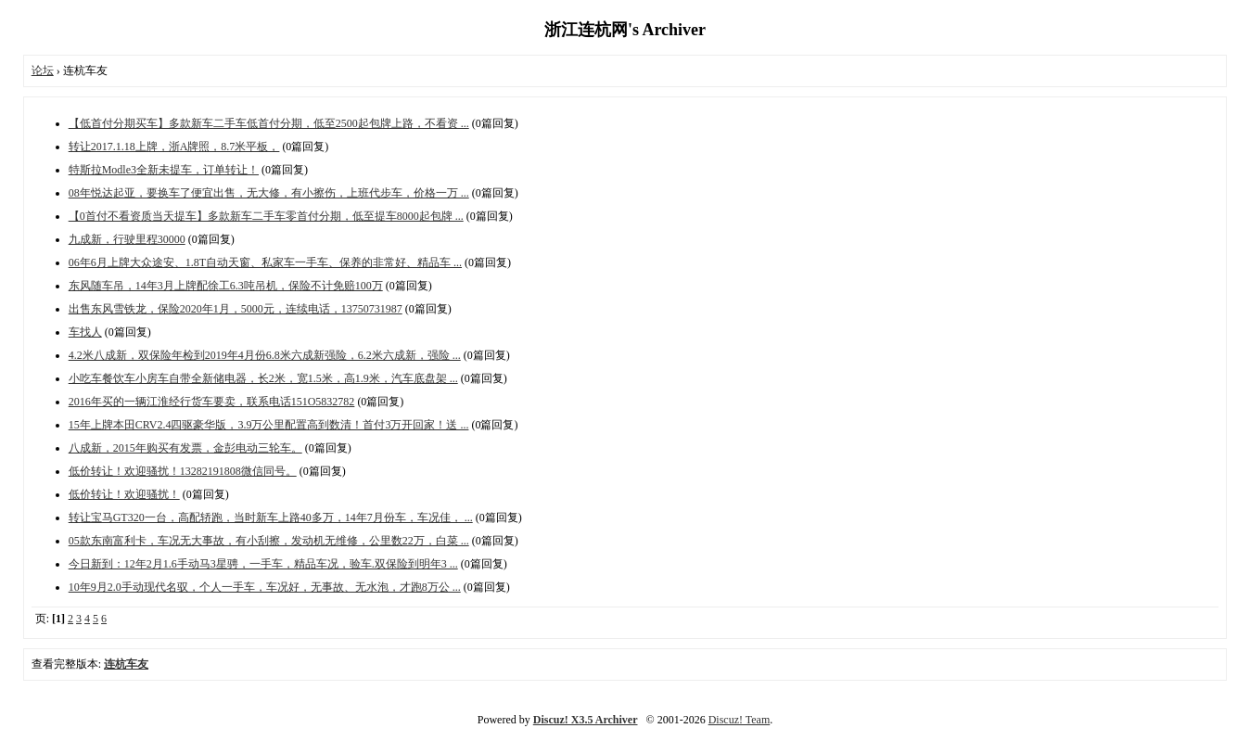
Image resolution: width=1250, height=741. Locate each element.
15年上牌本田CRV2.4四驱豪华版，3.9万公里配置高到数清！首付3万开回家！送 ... (269, 424)
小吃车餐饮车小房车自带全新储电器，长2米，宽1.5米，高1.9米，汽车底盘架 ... (263, 378)
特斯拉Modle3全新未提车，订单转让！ (164, 169)
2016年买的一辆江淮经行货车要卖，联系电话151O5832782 (212, 401)
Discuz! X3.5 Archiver (585, 719)
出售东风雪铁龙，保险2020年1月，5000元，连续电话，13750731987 (235, 308)
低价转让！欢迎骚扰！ (124, 494)
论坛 (43, 70)
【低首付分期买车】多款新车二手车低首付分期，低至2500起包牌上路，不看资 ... (269, 123)
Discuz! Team (739, 719)
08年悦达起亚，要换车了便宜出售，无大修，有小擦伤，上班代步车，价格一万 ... (269, 192)
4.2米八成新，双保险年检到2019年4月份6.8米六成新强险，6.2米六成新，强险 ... (265, 355)
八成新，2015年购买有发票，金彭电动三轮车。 (185, 447)
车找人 (85, 332)
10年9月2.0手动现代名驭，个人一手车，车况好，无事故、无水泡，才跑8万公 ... (265, 587)
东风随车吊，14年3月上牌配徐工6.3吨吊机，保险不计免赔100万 (226, 285)
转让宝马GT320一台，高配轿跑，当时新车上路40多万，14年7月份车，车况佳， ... (271, 517)
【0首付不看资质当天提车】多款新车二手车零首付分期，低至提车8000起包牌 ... (266, 216)
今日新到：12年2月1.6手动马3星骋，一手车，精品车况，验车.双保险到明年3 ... (263, 563)
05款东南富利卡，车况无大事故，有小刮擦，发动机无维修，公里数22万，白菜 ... (269, 540)
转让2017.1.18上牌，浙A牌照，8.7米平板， (174, 146)
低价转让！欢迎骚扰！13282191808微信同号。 (183, 471)
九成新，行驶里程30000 (127, 239)
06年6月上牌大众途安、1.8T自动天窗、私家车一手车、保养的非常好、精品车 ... (265, 262)
